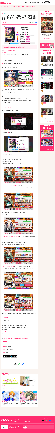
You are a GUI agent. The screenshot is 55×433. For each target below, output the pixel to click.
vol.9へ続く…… (6, 331)
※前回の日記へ (4, 52)
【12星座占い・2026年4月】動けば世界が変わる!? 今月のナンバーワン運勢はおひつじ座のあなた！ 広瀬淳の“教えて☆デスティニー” (10, 389)
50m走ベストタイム (6, 236)
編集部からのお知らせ (27, 421)
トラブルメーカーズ (6, 185)
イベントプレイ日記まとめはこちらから (10, 50)
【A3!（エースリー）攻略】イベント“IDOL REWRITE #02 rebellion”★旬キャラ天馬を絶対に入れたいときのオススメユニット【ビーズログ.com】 (10, 407)
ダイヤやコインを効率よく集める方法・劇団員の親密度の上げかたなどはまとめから (18, 338)
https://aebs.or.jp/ (39, 427)
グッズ (38, 2)
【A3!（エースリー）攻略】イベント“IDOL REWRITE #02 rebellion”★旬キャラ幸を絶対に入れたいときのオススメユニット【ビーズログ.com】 (28, 407)
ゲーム (6, 13)
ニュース (22, 2)
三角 (8, 132)
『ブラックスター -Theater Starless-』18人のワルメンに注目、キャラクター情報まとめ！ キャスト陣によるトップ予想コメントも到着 (48, 66)
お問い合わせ (11, 426)
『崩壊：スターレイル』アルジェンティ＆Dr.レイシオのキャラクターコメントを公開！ (48, 106)
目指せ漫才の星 (13, 185)
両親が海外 (13, 236)
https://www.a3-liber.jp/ (11, 351)
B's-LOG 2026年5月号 (47, 34)
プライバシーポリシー (18, 426)
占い (42, 2)
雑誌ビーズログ (28, 2)
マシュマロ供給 (18, 236)
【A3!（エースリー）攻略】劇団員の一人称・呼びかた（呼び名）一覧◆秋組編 (48, 119)
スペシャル (5, 6)
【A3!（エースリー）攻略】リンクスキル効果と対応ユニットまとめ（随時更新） (48, 93)
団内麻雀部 (5, 266)
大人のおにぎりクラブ (11, 266)
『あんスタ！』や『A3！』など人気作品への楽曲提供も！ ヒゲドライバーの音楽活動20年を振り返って (28, 389)
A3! (8, 6)
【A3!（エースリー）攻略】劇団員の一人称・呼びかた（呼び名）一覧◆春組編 (48, 80)
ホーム (2, 6)
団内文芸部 (19, 185)
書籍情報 (34, 2)
